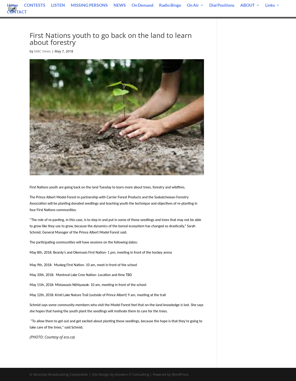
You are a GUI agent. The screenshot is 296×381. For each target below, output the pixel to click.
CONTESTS (34, 5)
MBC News (42, 51)
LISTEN (58, 5)
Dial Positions (221, 5)
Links (270, 5)
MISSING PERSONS (89, 5)
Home (12, 5)
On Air (193, 5)
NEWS (120, 5)
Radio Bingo (170, 5)
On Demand (142, 5)
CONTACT (17, 12)
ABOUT (247, 5)
